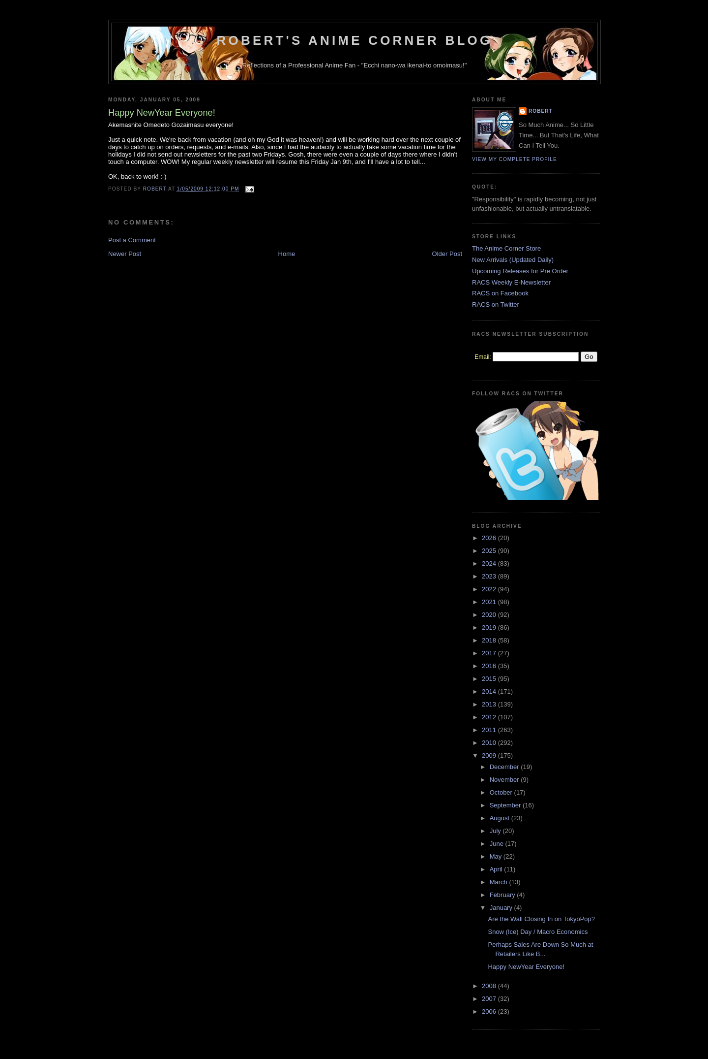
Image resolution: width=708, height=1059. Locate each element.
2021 (490, 602)
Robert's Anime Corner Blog (355, 40)
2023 (490, 576)
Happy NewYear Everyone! (526, 966)
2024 (490, 563)
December (505, 766)
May (496, 856)
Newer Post (124, 253)
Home (286, 253)
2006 (490, 1011)
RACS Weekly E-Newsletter (511, 282)
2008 (490, 986)
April (497, 869)
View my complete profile (514, 159)
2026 (490, 538)
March (499, 882)
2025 (490, 550)
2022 (490, 589)
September (506, 805)
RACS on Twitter (495, 304)
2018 (490, 640)
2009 (490, 755)
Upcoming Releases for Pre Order (520, 271)
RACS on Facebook (500, 293)
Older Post (447, 253)
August (500, 818)
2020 (490, 614)
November (505, 779)
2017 (490, 653)
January (502, 907)
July (496, 830)
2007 (490, 998)
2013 (490, 704)
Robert (541, 111)
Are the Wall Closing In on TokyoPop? (541, 919)
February (503, 895)
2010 (490, 742)
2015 (490, 678)
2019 (490, 627)
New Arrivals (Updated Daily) (513, 259)
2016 (490, 666)
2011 (490, 730)
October (502, 792)
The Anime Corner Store (506, 248)
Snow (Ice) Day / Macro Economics (538, 931)
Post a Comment (132, 240)
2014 (490, 691)
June (497, 843)
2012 (490, 717)
